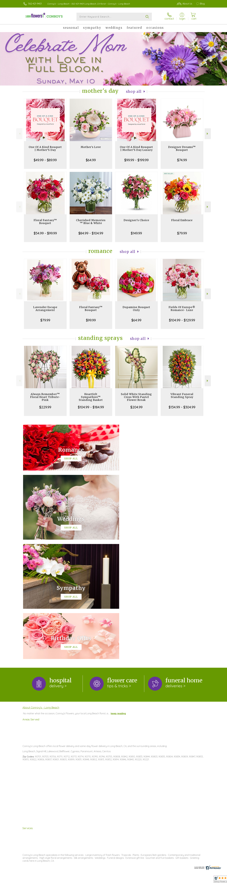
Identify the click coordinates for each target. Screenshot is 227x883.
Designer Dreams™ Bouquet (182, 148)
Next (208, 133)
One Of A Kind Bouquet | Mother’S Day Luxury (136, 148)
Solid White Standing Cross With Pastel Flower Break (136, 397)
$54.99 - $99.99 (45, 233)
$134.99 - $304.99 (182, 407)
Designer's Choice (136, 220)
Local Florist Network (179, 880)
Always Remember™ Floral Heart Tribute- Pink (45, 397)
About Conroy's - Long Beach (40, 588)
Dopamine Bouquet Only (136, 308)
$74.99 (182, 160)
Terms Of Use (141, 880)
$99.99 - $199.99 (136, 160)
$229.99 (45, 407)
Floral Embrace (182, 220)
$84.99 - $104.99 (90, 233)
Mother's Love (91, 147)
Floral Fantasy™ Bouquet (45, 221)
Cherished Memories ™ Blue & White (91, 221)
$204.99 (136, 407)
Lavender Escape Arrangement (45, 308)
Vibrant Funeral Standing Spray (182, 395)
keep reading (118, 594)
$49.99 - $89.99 (45, 160)
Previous (19, 133)
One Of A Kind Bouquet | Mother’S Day (45, 148)
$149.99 (136, 233)
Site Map (197, 880)
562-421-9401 (35, 3)
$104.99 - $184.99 (91, 407)
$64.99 (91, 160)
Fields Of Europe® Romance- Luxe (182, 308)
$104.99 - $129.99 (182, 320)
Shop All (134, 91)
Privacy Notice (158, 880)
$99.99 (91, 320)
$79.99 (182, 233)
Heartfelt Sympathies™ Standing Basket (91, 397)
